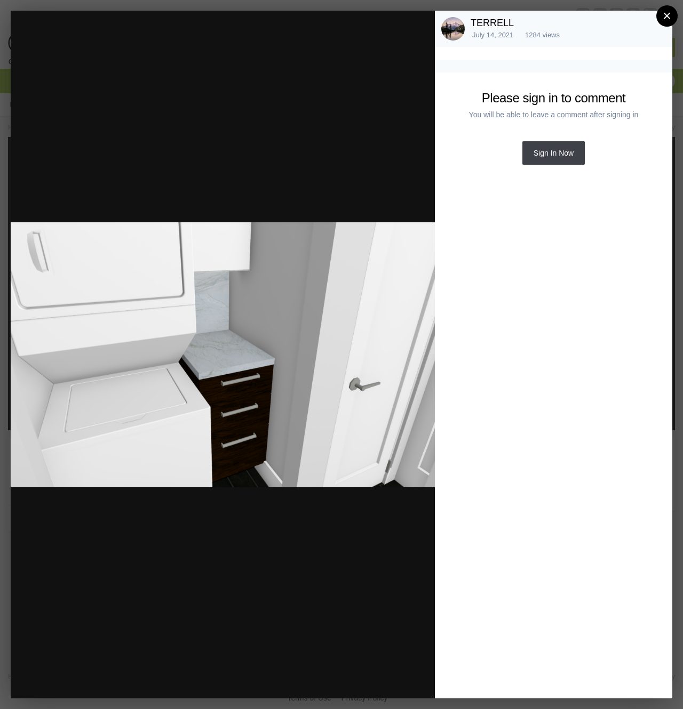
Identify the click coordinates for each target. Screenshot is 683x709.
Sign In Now (554, 153)
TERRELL (492, 23)
